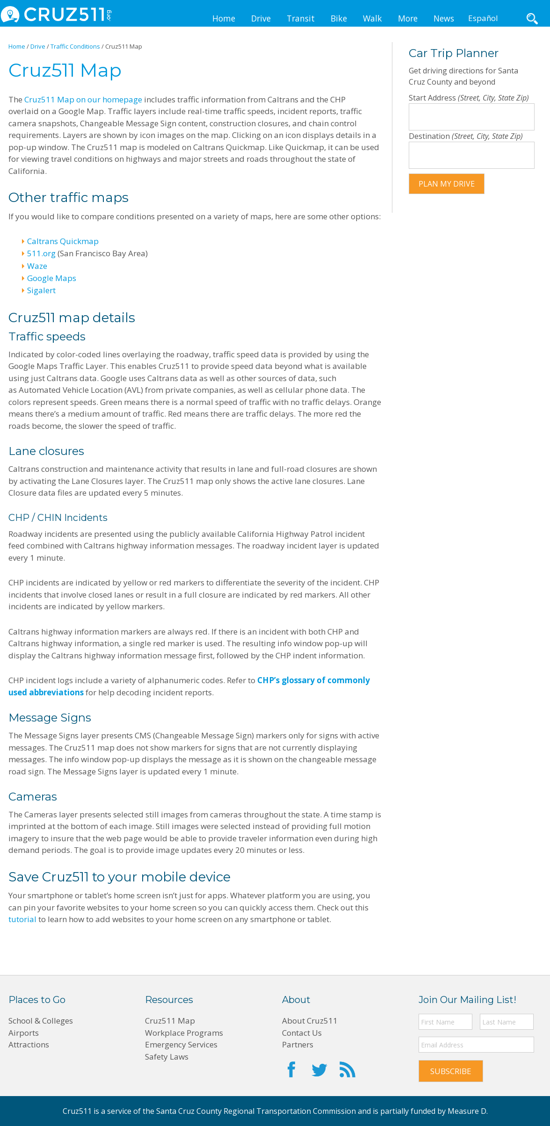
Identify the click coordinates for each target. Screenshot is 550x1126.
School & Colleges (40, 1020)
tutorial (22, 919)
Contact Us (302, 1032)
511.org (41, 253)
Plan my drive (447, 184)
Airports (23, 1032)
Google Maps (51, 278)
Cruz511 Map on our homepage (83, 99)
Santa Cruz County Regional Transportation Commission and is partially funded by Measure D (321, 1111)
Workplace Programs (184, 1032)
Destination (430, 136)
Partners (297, 1044)
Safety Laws (166, 1056)
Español (483, 18)
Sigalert (41, 290)
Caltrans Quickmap (63, 241)
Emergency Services (181, 1044)
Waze (37, 265)
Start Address (433, 98)
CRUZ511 (56, 14)
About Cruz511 (310, 1020)
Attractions (28, 1044)
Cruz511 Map (170, 1020)
